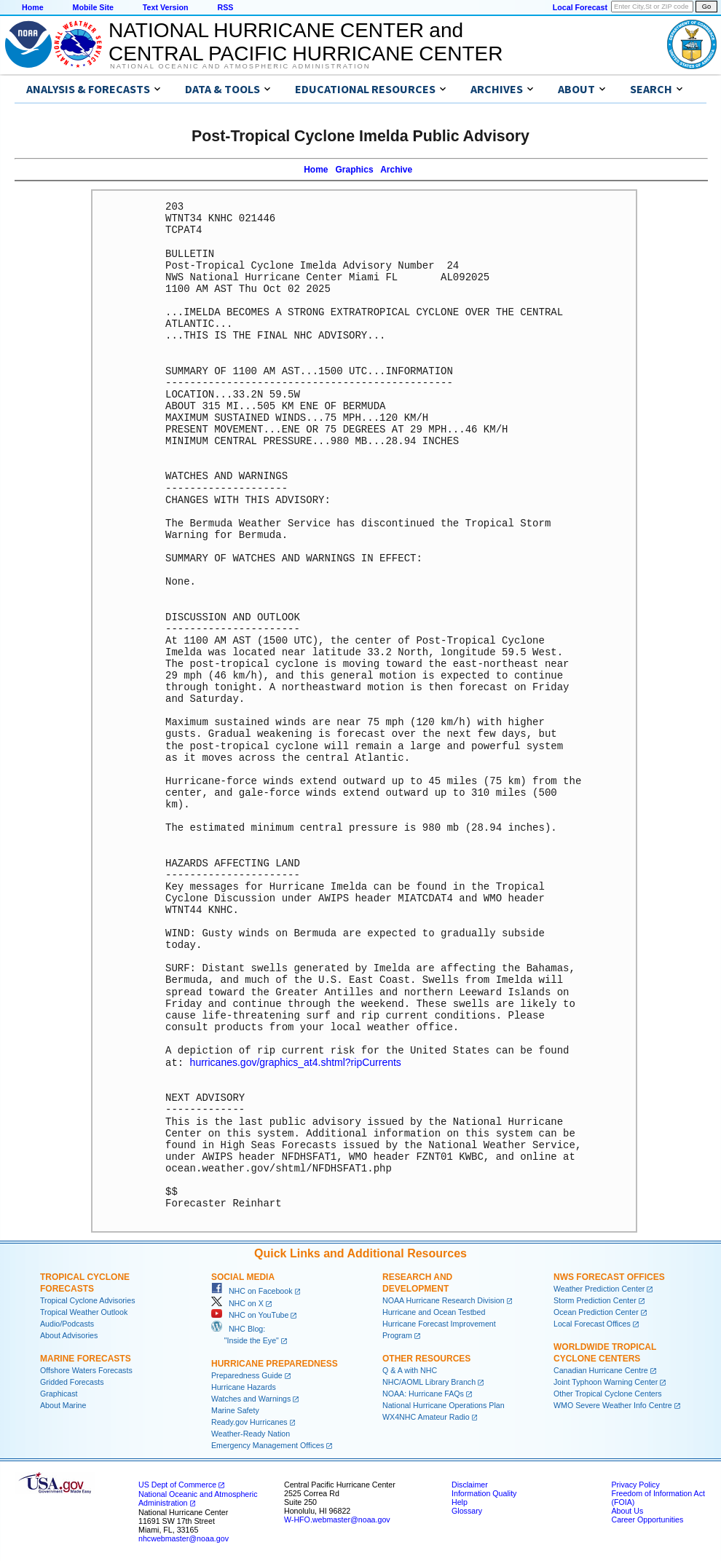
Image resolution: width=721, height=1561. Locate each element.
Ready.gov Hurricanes (249, 1421)
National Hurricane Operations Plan (443, 1404)
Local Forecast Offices (592, 1323)
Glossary (467, 1510)
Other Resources (426, 1358)
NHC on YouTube (249, 1314)
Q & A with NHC (409, 1369)
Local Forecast (580, 7)
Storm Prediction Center (595, 1299)
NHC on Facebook (252, 1290)
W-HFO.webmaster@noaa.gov (337, 1518)
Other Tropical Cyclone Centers (607, 1392)
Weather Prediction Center (599, 1288)
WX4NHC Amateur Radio (426, 1416)
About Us (627, 1510)
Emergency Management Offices (267, 1444)
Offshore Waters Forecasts (86, 1369)
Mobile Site (93, 7)
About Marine (63, 1404)
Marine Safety (235, 1409)
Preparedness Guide (247, 1374)
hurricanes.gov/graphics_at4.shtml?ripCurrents (295, 1062)
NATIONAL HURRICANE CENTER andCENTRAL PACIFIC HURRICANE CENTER (306, 42)
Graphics (355, 170)
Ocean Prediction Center (596, 1311)
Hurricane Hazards (243, 1386)
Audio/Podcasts (67, 1323)
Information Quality (484, 1492)
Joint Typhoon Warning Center (605, 1381)
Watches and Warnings (251, 1398)
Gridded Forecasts (72, 1381)
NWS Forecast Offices (609, 1276)
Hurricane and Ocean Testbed (433, 1311)
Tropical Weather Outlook (83, 1311)
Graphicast (59, 1392)
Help (460, 1501)
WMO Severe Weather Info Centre (612, 1404)
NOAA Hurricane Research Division (443, 1299)
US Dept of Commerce (177, 1483)
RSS (225, 7)
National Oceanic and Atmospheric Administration (240, 66)
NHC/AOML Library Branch (429, 1381)
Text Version (166, 7)
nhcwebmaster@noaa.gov (183, 1537)
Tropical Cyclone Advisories (87, 1299)
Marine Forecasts (85, 1358)
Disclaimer (470, 1483)
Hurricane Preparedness (274, 1363)
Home (33, 7)
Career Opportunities (647, 1518)
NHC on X (237, 1302)
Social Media (243, 1276)
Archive (396, 170)
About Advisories (69, 1334)
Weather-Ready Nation (250, 1432)
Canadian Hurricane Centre (600, 1369)
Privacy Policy (635, 1483)
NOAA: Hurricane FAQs (423, 1392)
